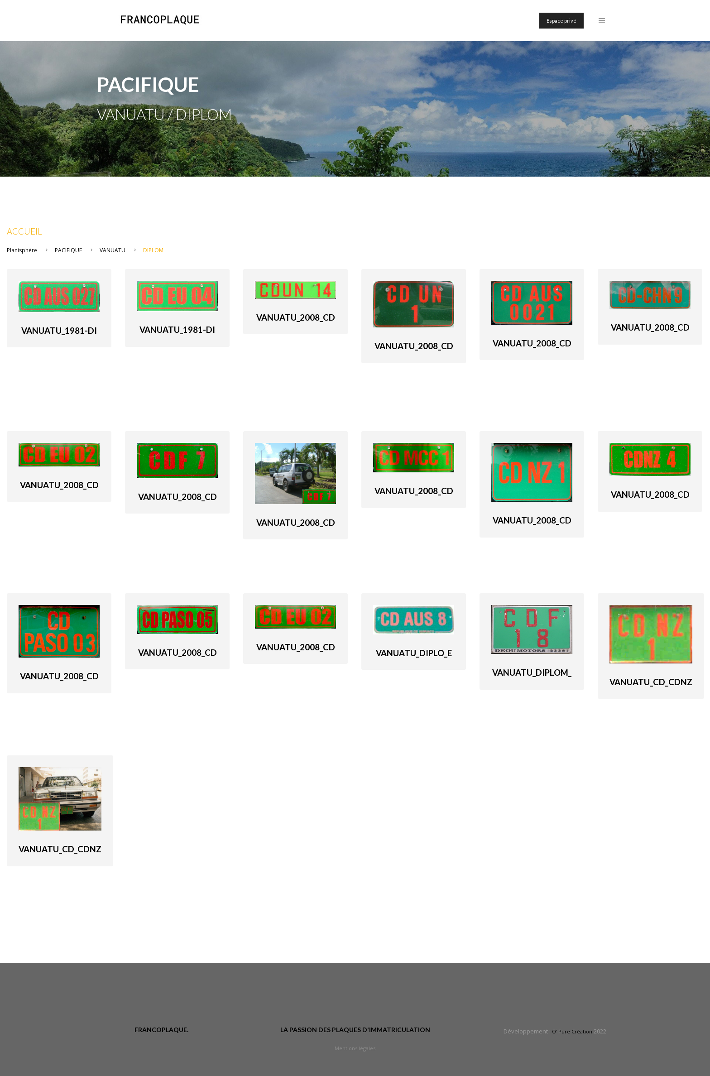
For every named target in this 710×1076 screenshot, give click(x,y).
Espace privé (561, 21)
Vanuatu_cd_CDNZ (650, 682)
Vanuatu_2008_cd (295, 317)
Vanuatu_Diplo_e (414, 653)
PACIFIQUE (68, 250)
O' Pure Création (572, 1031)
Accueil (24, 231)
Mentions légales (355, 1048)
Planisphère (22, 250)
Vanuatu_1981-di (59, 331)
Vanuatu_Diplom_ (531, 672)
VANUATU (112, 250)
